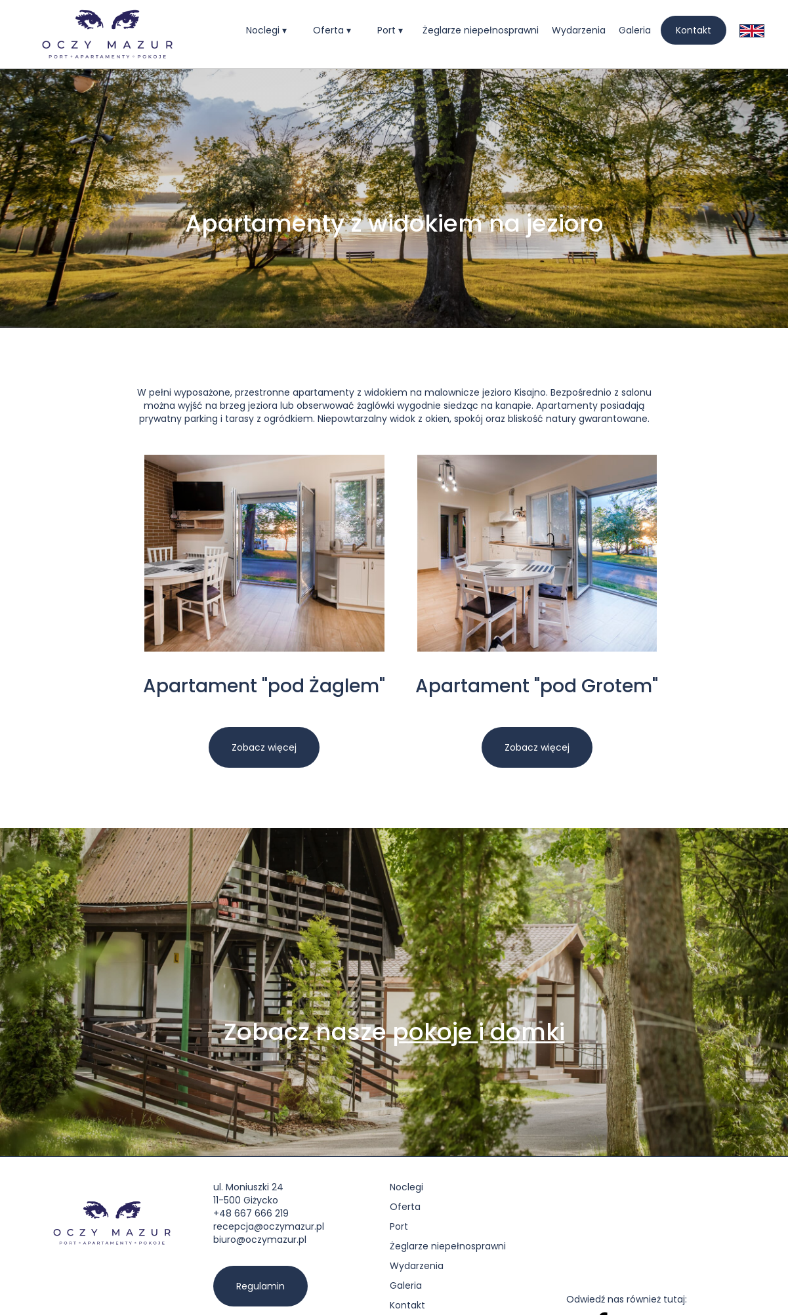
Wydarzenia (579, 30)
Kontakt (693, 30)
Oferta (405, 1206)
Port (399, 1226)
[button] (266, 30)
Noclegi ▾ (266, 30)
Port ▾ (390, 30)
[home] (107, 34)
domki (527, 1032)
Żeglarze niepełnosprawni (481, 30)
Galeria (635, 30)
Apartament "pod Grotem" (536, 687)
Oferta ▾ (332, 30)
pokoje (435, 1032)
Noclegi (406, 1187)
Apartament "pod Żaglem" (264, 687)
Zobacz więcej (264, 747)
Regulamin (260, 1286)
